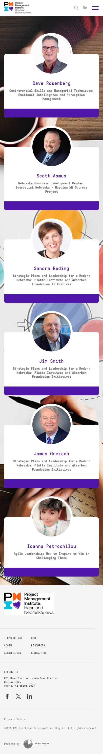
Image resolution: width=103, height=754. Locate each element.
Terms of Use (13, 638)
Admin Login (12, 653)
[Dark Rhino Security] (37, 744)
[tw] (18, 696)
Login (8, 645)
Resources (38, 645)
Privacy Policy (15, 719)
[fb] (7, 696)
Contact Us (38, 653)
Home (34, 638)
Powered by (12, 744)
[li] (29, 696)
